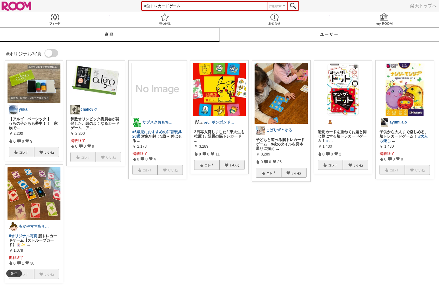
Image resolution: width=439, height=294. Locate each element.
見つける (165, 19)
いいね (49, 152)
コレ (23, 152)
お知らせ (274, 19)
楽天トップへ (423, 5)
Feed (55, 19)
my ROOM (384, 19)
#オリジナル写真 (23, 236)
